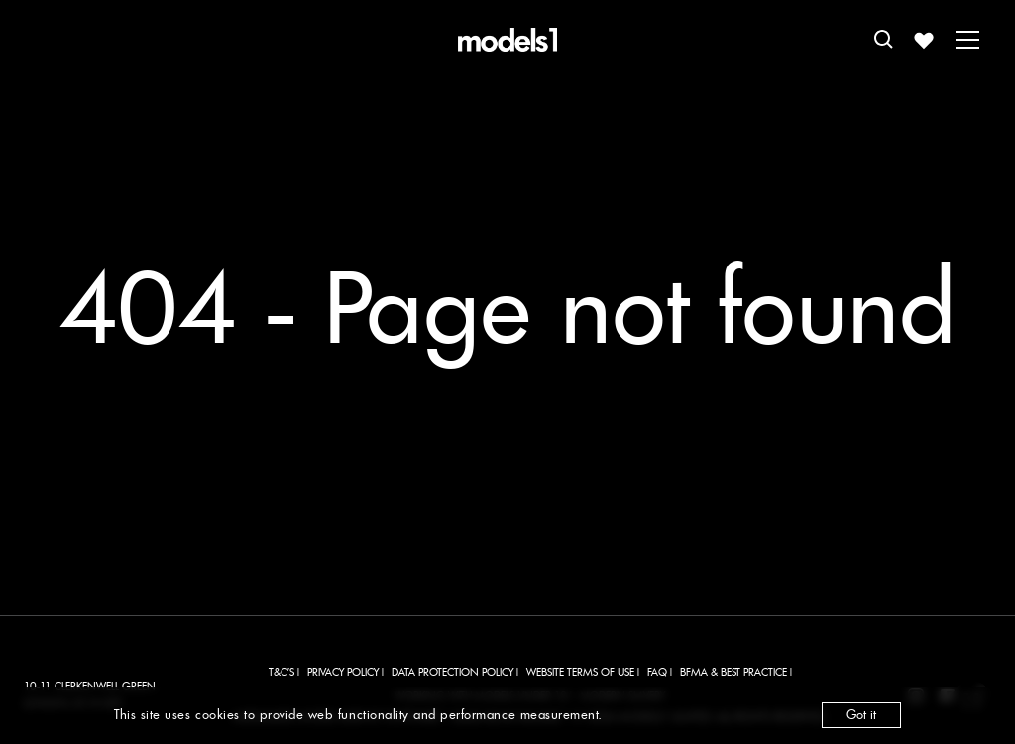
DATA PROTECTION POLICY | (455, 672)
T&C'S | (284, 672)
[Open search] (884, 40)
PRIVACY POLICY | (345, 672)
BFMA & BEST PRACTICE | (736, 672)
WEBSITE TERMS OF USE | (582, 672)
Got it (861, 714)
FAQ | (659, 672)
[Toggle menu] (967, 39)
